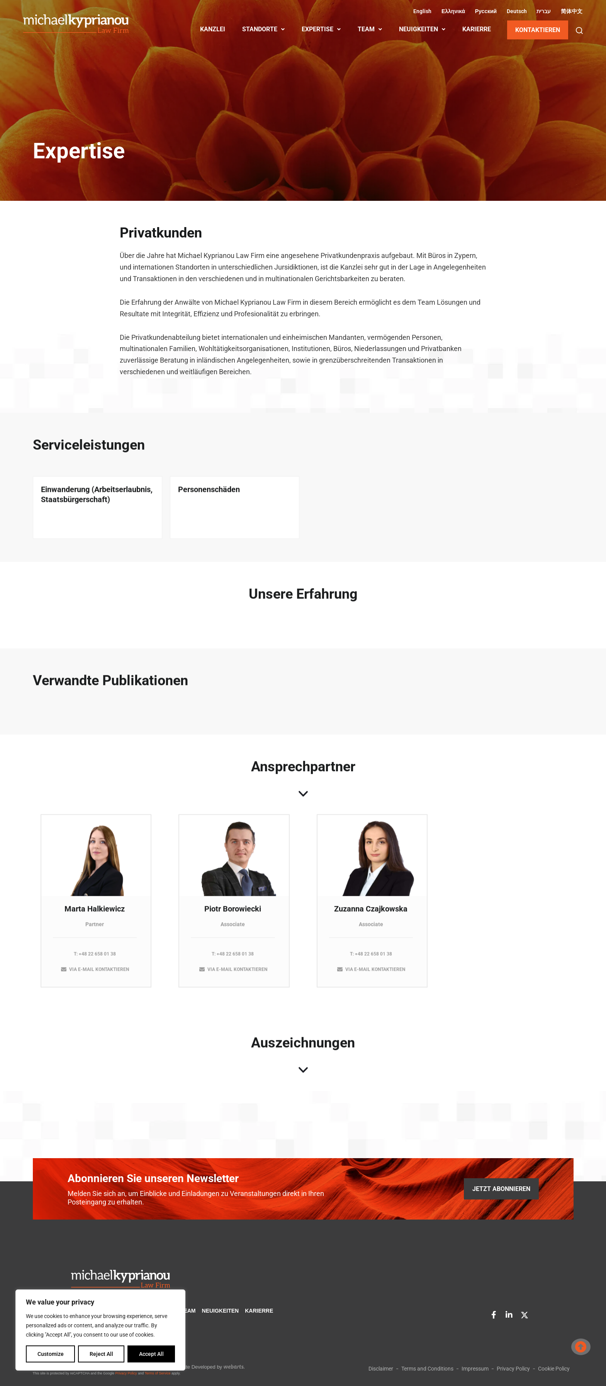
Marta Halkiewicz (95, 914)
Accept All (151, 1354)
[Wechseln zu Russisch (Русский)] (485, 11)
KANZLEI (212, 29)
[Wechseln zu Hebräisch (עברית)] (543, 11)
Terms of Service (157, 1373)
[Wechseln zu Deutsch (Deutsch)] (516, 11)
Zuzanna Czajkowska (370, 914)
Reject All (101, 1354)
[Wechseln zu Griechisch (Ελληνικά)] (452, 11)
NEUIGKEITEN (422, 29)
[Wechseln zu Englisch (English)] (421, 11)
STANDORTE (263, 29)
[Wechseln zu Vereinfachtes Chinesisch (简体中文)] (570, 11)
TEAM (370, 29)
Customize (50, 1354)
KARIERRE (476, 29)
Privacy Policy (126, 1373)
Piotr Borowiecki (232, 914)
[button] (579, 30)
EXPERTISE (321, 29)
